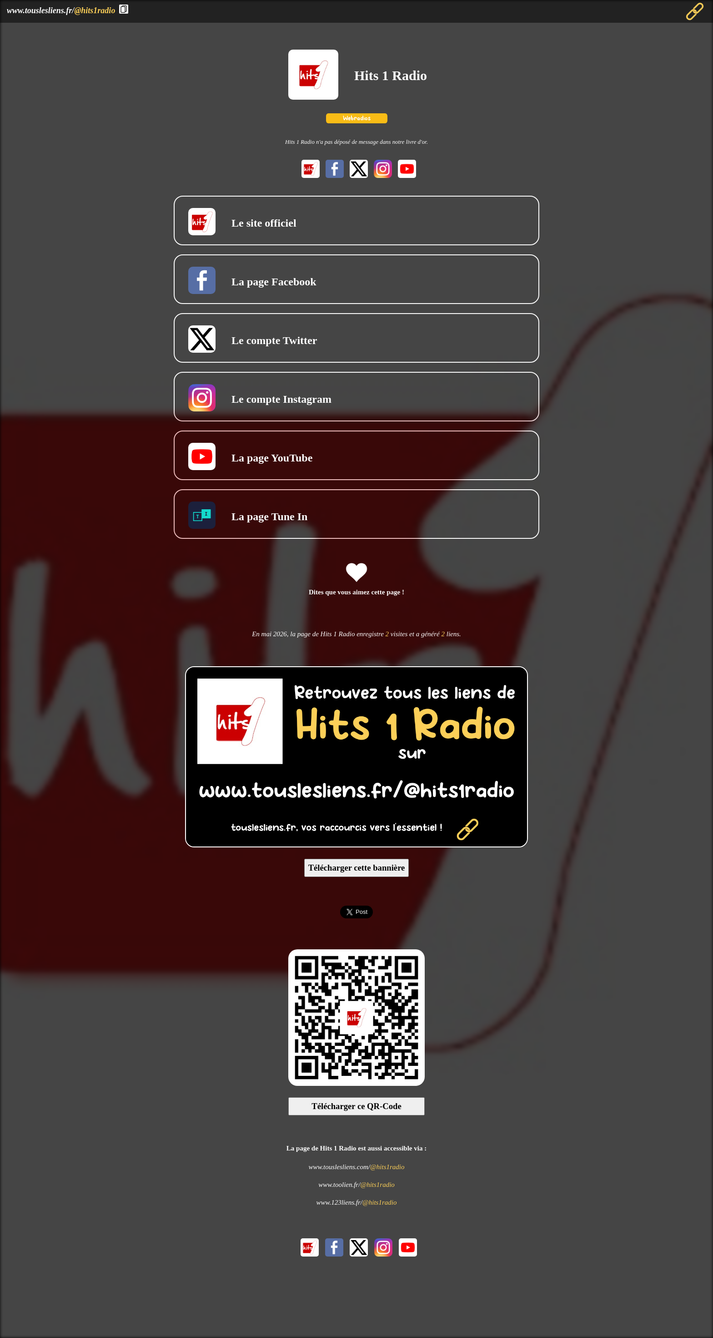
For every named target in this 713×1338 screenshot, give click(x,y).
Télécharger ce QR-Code (356, 1106)
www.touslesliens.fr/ (61, 10)
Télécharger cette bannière (356, 867)
